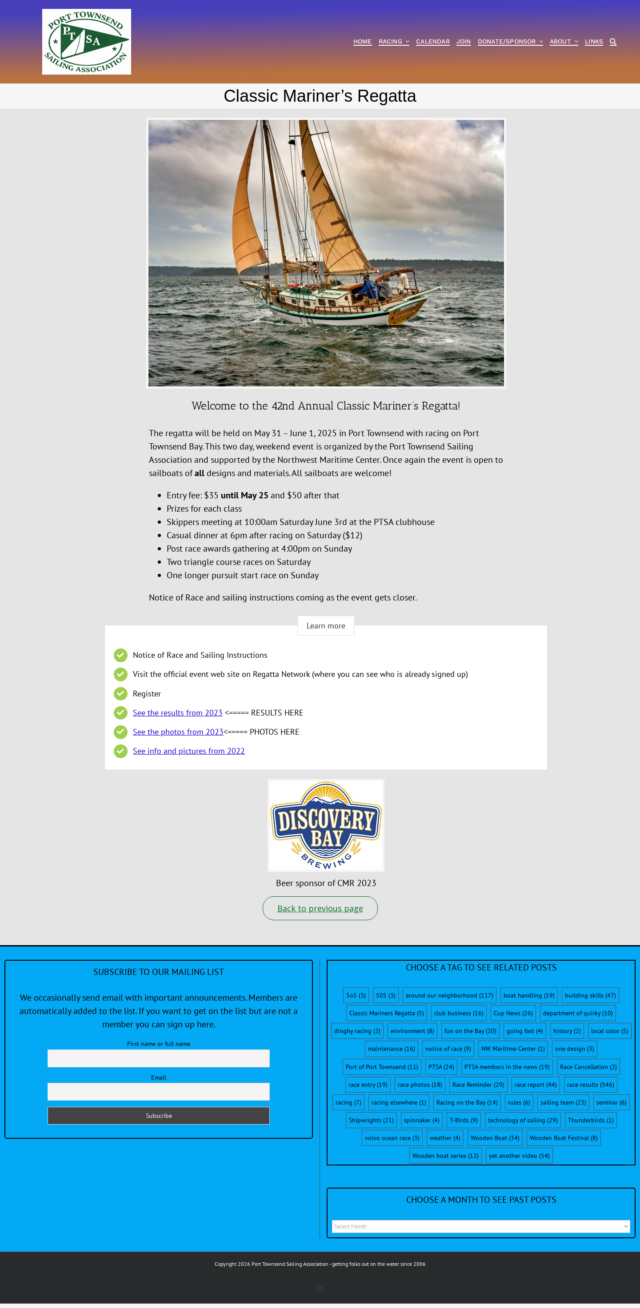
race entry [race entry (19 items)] (368, 1085)
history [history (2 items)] (567, 1031)
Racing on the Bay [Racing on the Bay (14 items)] (467, 1102)
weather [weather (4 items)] (445, 1138)
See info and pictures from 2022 (189, 751)
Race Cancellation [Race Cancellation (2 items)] (588, 1067)
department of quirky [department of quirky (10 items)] (578, 1013)
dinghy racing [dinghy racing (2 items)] (357, 1031)
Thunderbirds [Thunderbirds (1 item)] (591, 1120)
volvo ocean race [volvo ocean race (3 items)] (392, 1138)
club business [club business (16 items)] (459, 1013)
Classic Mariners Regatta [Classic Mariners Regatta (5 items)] (386, 1013)
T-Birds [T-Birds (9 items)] (464, 1120)
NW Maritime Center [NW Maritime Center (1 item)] (513, 1049)
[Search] (613, 42)
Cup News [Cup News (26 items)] (513, 1013)
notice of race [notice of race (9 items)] (448, 1049)
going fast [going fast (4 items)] (525, 1031)
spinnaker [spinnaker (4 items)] (422, 1120)
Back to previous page (320, 908)
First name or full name (158, 1044)
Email (158, 1077)
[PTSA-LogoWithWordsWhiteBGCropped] (86, 13)
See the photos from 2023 (178, 732)
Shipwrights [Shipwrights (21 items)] (371, 1120)
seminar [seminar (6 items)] (611, 1102)
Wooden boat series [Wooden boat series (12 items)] (445, 1156)
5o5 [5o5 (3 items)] (356, 995)
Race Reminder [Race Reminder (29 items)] (478, 1085)
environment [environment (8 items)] (412, 1031)
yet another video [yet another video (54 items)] (519, 1156)
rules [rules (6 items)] (519, 1102)
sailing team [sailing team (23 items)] (563, 1102)
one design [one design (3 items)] (574, 1049)
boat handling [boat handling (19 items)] (529, 995)
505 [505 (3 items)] (386, 995)
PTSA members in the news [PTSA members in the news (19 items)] (507, 1067)
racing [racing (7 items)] (348, 1102)
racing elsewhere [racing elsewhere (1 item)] (399, 1102)
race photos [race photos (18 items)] (420, 1085)
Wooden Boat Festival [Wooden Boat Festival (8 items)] (564, 1138)
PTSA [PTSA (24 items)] (441, 1067)
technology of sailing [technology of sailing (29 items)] (523, 1120)
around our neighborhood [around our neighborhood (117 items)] (449, 995)
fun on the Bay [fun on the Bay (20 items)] (470, 1031)
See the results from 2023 (178, 713)
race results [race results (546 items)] (590, 1085)
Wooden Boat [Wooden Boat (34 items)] (495, 1138)
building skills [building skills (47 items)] (590, 995)
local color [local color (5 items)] (609, 1031)
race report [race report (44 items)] (536, 1085)
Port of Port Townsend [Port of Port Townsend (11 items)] (382, 1067)
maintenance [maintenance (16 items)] (391, 1049)
